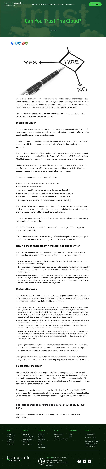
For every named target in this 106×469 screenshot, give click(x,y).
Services (43, 4)
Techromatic (56, 356)
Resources (68, 4)
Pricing (60, 4)
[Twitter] (16, 43)
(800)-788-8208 (89, 434)
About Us (35, 4)
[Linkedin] (19, 43)
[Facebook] (12, 43)
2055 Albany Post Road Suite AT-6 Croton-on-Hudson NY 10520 (91, 443)
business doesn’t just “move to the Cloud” (66, 168)
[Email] (26, 43)
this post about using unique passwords (47, 336)
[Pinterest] (23, 43)
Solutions (52, 4)
